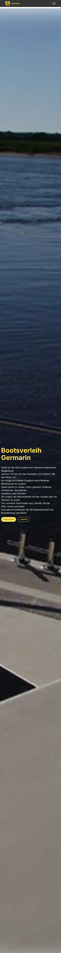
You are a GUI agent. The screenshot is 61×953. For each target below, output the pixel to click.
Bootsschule (8, 519)
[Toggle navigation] (54, 3)
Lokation (23, 519)
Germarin (15, 3)
